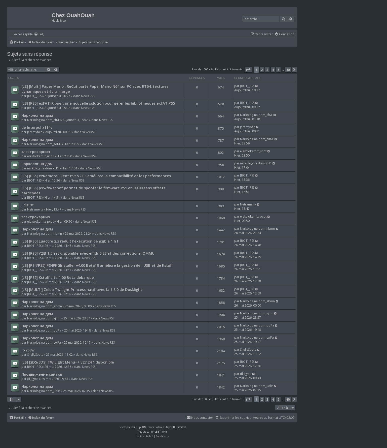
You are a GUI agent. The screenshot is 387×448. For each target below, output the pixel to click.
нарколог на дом (37, 163)
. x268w (27, 349)
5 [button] (278, 69)
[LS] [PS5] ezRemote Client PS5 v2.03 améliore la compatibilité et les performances (96, 175)
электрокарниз (35, 151)
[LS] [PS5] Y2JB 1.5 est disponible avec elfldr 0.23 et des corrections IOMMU (87, 253)
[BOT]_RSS (34, 96)
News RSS (87, 96)
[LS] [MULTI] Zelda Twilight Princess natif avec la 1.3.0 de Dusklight (81, 289)
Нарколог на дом (37, 115)
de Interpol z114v (36, 127)
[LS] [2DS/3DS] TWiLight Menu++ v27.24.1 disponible (67, 362)
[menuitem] (39, 34)
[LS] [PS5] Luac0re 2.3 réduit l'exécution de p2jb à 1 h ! (69, 241)
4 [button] (273, 69)
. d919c (27, 204)
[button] (248, 70)
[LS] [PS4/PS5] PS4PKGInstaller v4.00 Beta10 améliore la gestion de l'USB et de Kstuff (97, 265)
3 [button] (267, 69)
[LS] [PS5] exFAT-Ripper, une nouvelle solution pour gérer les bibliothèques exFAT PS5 (98, 103)
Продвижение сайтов (41, 374)
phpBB (140, 427)
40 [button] (288, 69)
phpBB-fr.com (159, 431)
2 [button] (262, 69)
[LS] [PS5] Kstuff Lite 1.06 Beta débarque (57, 277)
